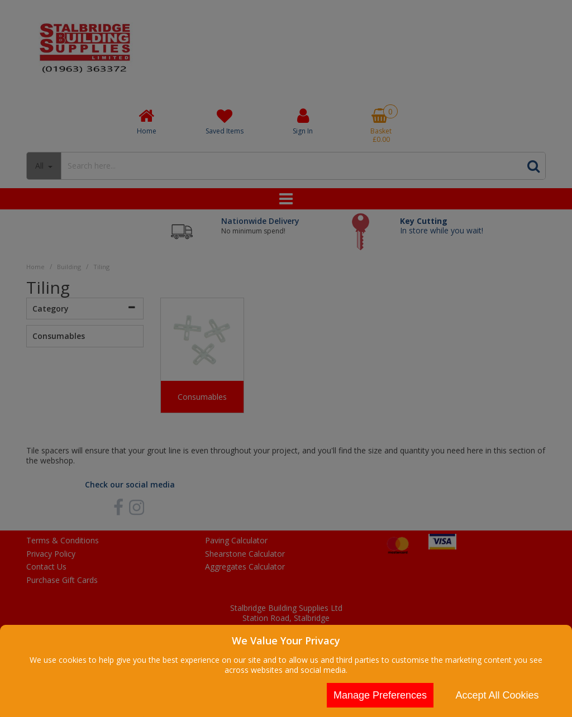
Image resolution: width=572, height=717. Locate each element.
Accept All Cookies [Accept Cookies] (496, 695)
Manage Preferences (380, 695)
